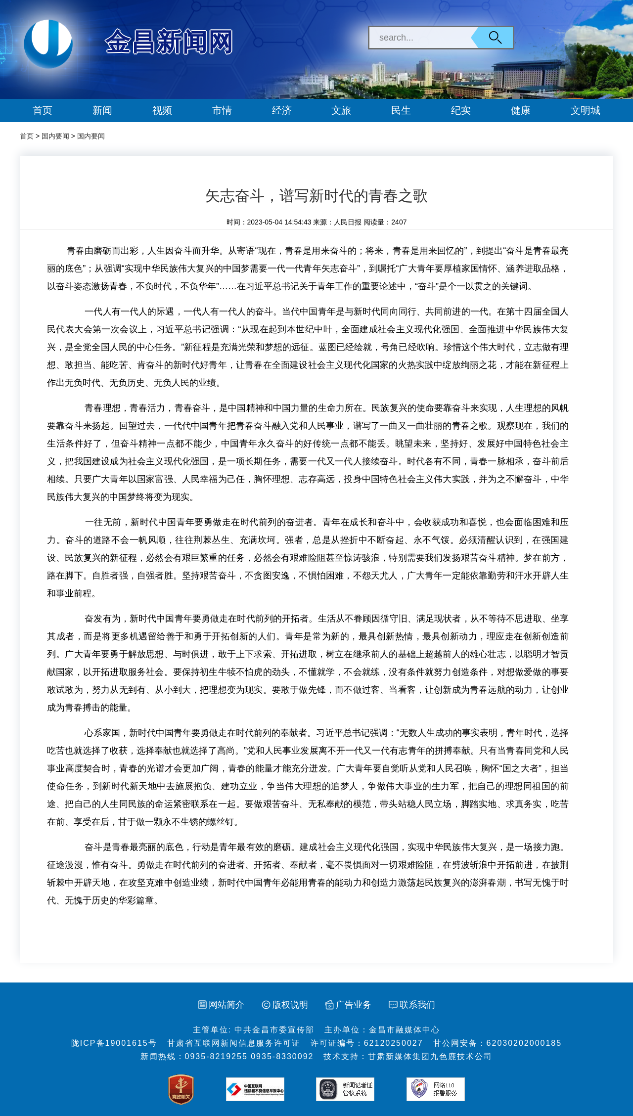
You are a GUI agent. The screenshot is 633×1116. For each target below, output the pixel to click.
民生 (401, 110)
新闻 (102, 110)
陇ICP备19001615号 (114, 1043)
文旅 (341, 110)
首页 (42, 110)
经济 (282, 110)
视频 (162, 110)
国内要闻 (55, 136)
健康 (521, 110)
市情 (222, 110)
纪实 (461, 110)
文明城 (585, 110)
